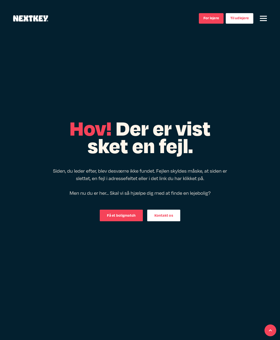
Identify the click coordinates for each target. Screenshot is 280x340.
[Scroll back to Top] (270, 330)
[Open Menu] (263, 18)
